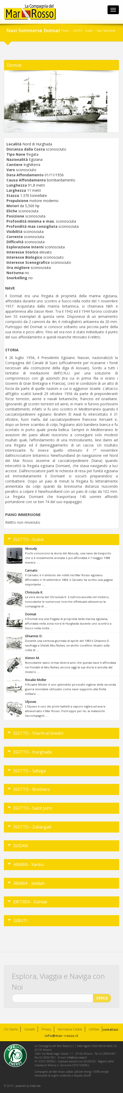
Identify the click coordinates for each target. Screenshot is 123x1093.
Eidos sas (35, 1086)
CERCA (102, 996)
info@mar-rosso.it (61, 1035)
